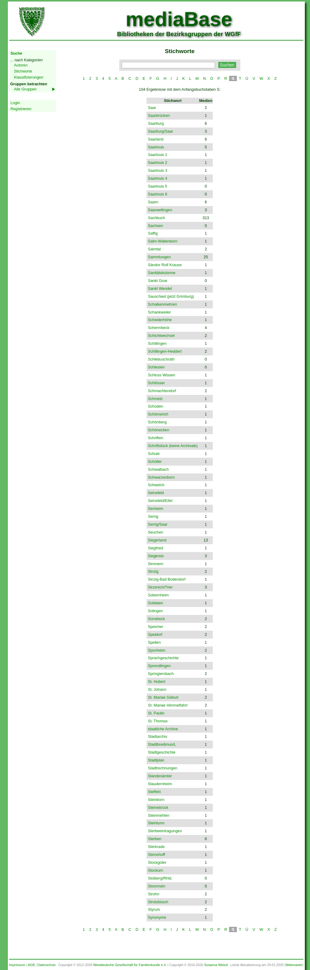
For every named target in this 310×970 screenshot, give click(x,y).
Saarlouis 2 (157, 162)
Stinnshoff (156, 854)
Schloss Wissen (161, 375)
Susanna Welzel (216, 965)
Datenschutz (47, 965)
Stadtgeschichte (161, 752)
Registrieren (21, 109)
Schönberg (157, 422)
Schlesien (156, 367)
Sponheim (156, 650)
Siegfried (155, 548)
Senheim (155, 508)
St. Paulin (156, 713)
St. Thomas (157, 721)
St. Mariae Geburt (163, 697)
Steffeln (154, 791)
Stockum (155, 870)
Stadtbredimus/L (162, 744)
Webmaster (293, 965)
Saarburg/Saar (160, 131)
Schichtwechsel (161, 335)
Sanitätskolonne (161, 272)
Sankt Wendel (160, 288)
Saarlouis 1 (157, 154)
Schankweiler (159, 312)
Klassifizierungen (28, 77)
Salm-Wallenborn (162, 241)
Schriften (155, 438)
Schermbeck (158, 327)
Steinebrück (158, 807)
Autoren (21, 65)
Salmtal (154, 249)
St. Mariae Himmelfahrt (167, 705)
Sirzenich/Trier (160, 587)
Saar (152, 107)
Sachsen (155, 225)
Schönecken (158, 430)
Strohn (153, 894)
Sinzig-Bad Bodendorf (167, 579)
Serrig (153, 516)
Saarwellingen (160, 210)
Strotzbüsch (158, 902)
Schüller (155, 461)
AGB (31, 965)
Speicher (155, 626)
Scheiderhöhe (160, 319)
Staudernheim (160, 784)
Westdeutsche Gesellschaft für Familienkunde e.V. (130, 965)
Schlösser (156, 383)
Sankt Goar (157, 280)
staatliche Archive (163, 729)
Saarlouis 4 (157, 178)
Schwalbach (158, 469)
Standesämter (160, 776)
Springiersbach (160, 673)
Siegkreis (156, 556)
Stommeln (156, 886)
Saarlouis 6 (157, 194)
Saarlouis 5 (157, 186)
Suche (16, 53)
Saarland (155, 139)
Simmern (155, 563)
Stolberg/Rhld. (160, 878)
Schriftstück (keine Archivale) (172, 445)
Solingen (155, 611)
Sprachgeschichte (163, 658)
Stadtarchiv (157, 736)
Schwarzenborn (161, 477)
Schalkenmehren (162, 304)
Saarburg (156, 123)
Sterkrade (156, 846)
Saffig (153, 233)
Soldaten (155, 603)
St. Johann (157, 689)
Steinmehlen (158, 815)
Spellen (154, 642)
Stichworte (23, 71)
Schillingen (157, 343)
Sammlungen (159, 257)
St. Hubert (156, 681)
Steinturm (156, 823)
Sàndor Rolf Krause (165, 265)
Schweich (156, 485)
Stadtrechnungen (162, 768)
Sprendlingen (159, 665)
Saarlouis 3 (157, 170)
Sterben (154, 838)
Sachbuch (156, 217)
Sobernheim (158, 595)
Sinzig (153, 571)
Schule (154, 453)
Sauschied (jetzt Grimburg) (171, 296)
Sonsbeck (156, 618)
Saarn (153, 202)
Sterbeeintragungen (165, 831)
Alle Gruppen (25, 89)
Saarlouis (156, 147)
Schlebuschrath (161, 359)
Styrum (154, 909)
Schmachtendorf (162, 390)
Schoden (155, 406)
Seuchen (155, 532)
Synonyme (157, 917)
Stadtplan (156, 760)
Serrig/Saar (157, 524)
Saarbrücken (159, 115)
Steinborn (156, 799)
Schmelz (155, 398)
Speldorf (155, 634)
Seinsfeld (156, 492)
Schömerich (158, 414)
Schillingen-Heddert (165, 351)
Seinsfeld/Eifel (160, 500)
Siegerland (157, 540)
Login (15, 102)
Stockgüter (157, 862)
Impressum (17, 965)
